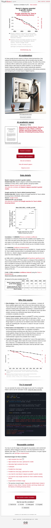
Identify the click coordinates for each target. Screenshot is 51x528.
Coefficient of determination (21, 247)
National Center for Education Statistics (20, 185)
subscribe (48, 1)
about (39, 1)
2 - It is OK (21, 504)
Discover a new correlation (25, 156)
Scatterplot (11, 466)
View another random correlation (25, 497)
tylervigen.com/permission (22, 453)
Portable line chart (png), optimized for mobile (20, 471)
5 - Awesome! (25, 507)
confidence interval (25, 272)
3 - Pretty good (30, 504)
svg (30, 50)
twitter (36, 519)
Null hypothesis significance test (35, 258)
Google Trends (14, 197)
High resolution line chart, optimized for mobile (20, 461)
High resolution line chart (15, 459)
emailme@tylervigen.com (28, 519)
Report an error (25, 168)
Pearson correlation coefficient (28, 237)
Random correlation (25, 151)
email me (43, 1)
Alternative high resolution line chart (18, 464)
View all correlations (25, 160)
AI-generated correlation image (16, 480)
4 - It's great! (39, 504)
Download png (25, 29)
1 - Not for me (12, 504)
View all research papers (25, 164)
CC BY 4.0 (25, 523)
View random (33, 4)
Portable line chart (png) (14, 469)
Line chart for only (25, 474)
